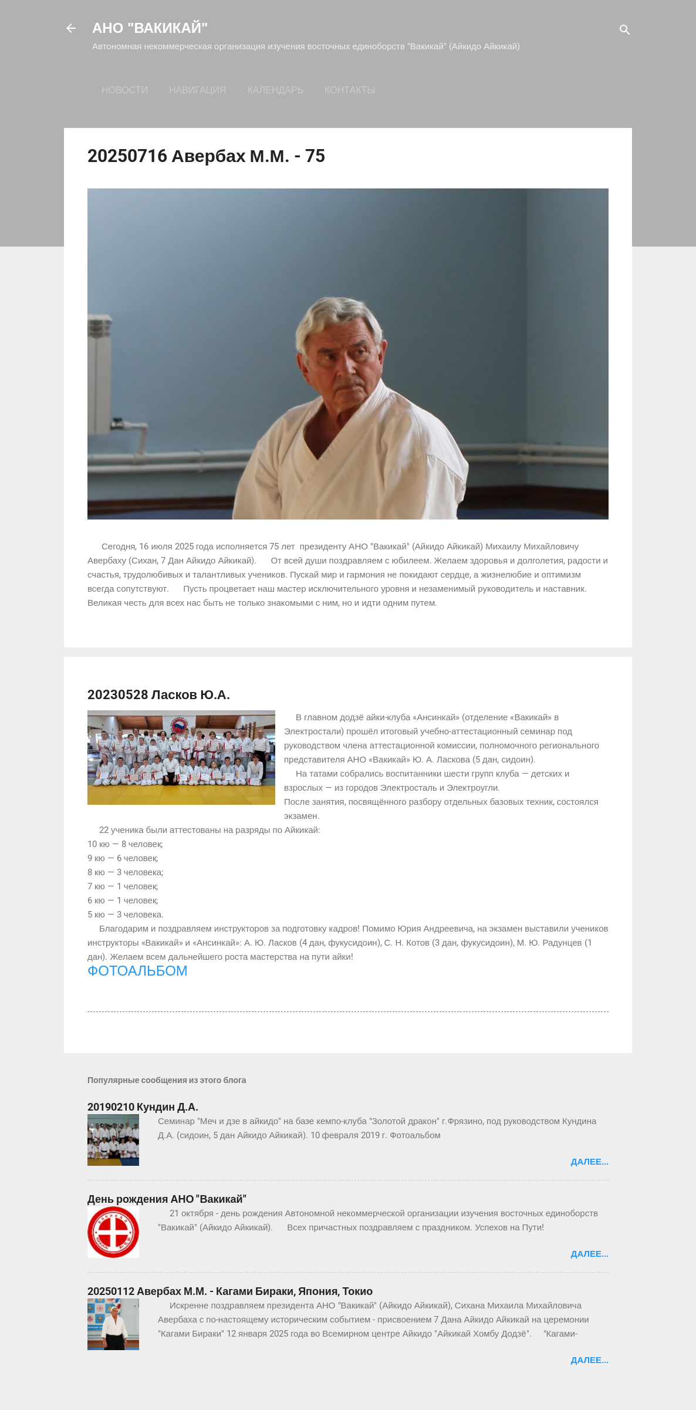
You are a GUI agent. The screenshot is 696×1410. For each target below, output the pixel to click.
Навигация (198, 90)
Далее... (590, 1161)
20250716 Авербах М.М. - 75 (206, 156)
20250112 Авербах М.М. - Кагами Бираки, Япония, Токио (230, 1291)
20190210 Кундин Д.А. (142, 1107)
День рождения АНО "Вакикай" (166, 1199)
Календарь (275, 90)
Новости (125, 90)
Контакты (350, 90)
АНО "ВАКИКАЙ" (150, 28)
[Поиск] (625, 32)
